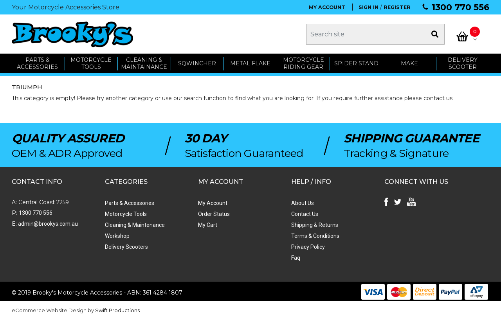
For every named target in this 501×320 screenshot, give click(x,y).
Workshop (117, 236)
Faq (295, 258)
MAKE (409, 63)
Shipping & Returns (314, 225)
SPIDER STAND (356, 63)
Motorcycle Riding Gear (303, 63)
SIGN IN (368, 7)
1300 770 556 (460, 7)
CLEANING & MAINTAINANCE (144, 63)
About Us (302, 203)
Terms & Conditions (315, 236)
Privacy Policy (308, 247)
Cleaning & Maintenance (135, 225)
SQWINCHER (197, 63)
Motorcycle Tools (126, 214)
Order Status (214, 214)
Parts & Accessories (129, 203)
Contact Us (304, 214)
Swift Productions (117, 310)
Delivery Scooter (463, 63)
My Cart (207, 225)
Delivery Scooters (126, 247)
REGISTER (397, 7)
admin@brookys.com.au (47, 224)
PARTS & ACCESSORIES (37, 63)
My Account (212, 203)
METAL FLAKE (250, 63)
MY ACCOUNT (327, 7)
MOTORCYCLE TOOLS (91, 63)
